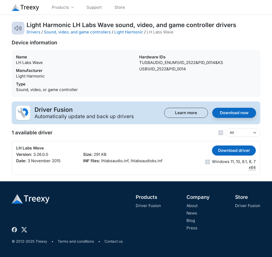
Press (191, 227)
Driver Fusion (148, 205)
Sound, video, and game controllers (77, 32)
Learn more (186, 112)
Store (241, 197)
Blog (190, 220)
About (192, 205)
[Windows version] (242, 132)
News (191, 213)
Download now (234, 112)
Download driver (234, 150)
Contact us (113, 241)
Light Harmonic (128, 32)
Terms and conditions (76, 241)
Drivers (33, 32)
